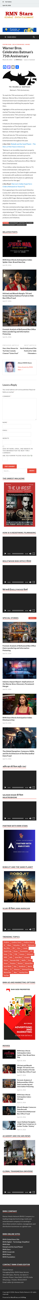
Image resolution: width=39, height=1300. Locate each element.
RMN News (7, 1254)
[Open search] (33, 37)
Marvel (6, 960)
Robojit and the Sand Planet (13, 1247)
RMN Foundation (9, 1257)
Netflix (24, 960)
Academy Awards (29, 942)
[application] (19, 546)
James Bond (18, 957)
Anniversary (13, 223)
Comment (7, 396)
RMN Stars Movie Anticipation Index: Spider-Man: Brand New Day (17, 261)
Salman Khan (29, 963)
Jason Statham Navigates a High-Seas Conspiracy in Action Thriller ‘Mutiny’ (26, 1124)
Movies (27, 44)
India (10, 957)
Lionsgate (27, 957)
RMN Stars (19, 60)
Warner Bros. (21, 225)
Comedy (25, 948)
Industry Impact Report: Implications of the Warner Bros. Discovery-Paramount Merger (18, 684)
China (18, 948)
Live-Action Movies (18, 44)
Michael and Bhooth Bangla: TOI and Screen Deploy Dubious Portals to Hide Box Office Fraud (18, 295)
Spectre (30, 966)
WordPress (14, 1297)
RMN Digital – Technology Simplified (16, 1242)
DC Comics (29, 223)
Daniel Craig (7, 951)
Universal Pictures (27, 969)
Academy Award (16, 942)
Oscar (30, 960)
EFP (31, 951)
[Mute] (30, 554)
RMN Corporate (9, 1252)
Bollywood (31, 945)
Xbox (15, 972)
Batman (22, 223)
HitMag (23, 1297)
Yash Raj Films (23, 972)
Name (5, 422)
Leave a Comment (29, 60)
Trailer (6, 969)
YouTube (6, 975)
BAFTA (24, 945)
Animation (16, 945)
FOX (15, 954)
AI (4, 945)
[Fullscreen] (34, 554)
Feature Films (7, 44)
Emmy (5, 954)
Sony (15, 966)
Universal (17, 969)
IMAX (5, 957)
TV (11, 969)
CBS (13, 948)
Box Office (7, 948)
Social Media (7, 966)
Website (6, 438)
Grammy (22, 954)
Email (5, 430)
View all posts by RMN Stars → (25, 368)
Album (9, 945)
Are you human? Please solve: (17, 458)
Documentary (24, 951)
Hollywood (30, 954)
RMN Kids (6, 1244)
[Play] (5, 554)
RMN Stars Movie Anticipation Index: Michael (24, 1097)
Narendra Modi (14, 960)
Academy (6, 942)
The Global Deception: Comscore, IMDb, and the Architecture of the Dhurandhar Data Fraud (18, 753)
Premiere (13, 963)
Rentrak (20, 963)
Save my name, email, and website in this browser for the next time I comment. (18, 451)
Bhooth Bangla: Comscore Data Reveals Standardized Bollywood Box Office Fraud (26, 1110)
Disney (16, 951)
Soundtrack (22, 966)
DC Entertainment (9, 225)
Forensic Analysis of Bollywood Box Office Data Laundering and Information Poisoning (19, 331)
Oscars (6, 963)
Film (11, 954)
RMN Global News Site (11, 1239)
